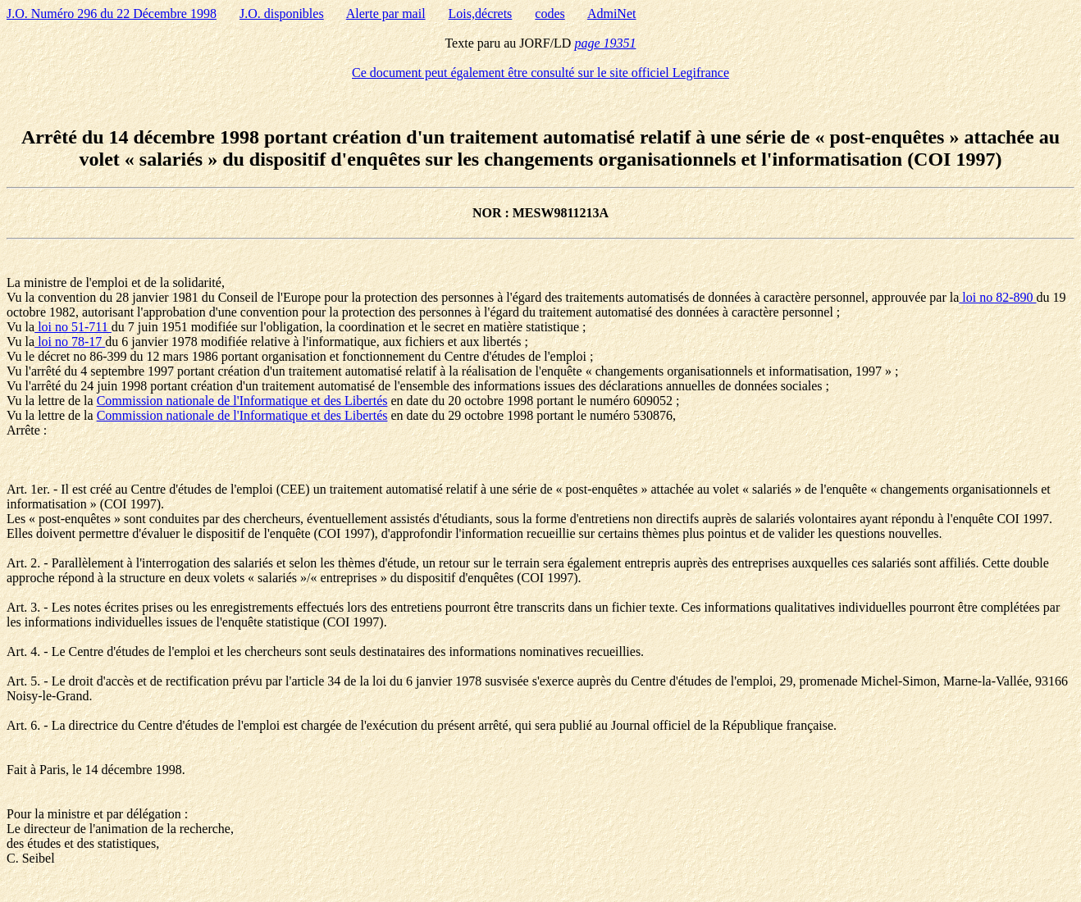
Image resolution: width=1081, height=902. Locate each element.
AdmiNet (611, 13)
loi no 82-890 (997, 297)
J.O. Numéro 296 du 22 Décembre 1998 (112, 13)
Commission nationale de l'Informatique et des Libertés (242, 401)
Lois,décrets (481, 13)
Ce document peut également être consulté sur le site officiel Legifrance (540, 73)
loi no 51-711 (73, 327)
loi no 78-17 (69, 341)
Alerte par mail (386, 13)
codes (549, 13)
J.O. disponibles (281, 13)
